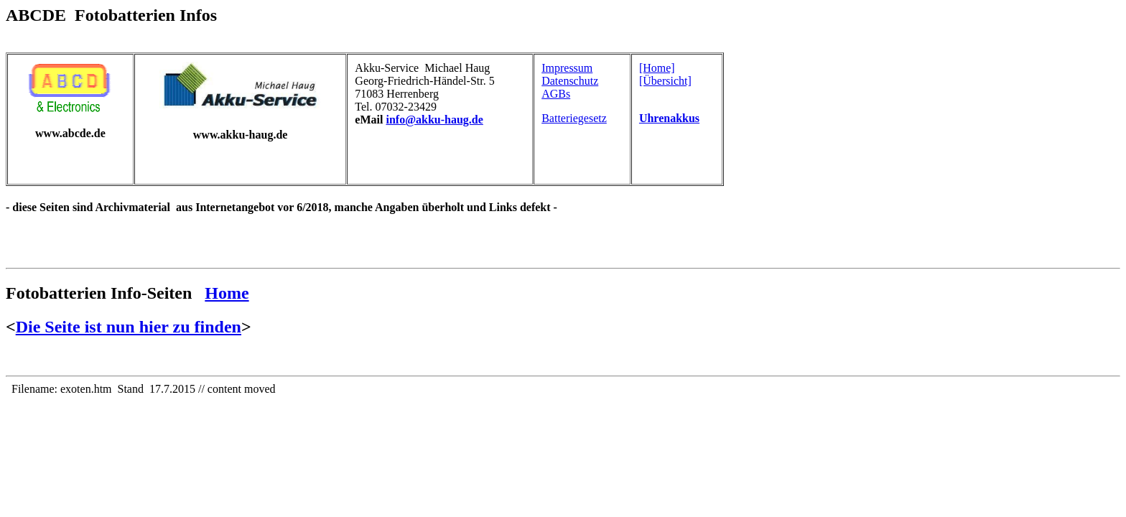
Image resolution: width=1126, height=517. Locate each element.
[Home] (657, 68)
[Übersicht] (665, 81)
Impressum (566, 68)
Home (226, 293)
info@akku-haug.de (434, 119)
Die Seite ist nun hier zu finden (128, 326)
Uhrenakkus (669, 118)
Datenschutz (569, 81)
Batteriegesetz (574, 118)
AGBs (555, 94)
